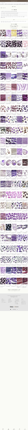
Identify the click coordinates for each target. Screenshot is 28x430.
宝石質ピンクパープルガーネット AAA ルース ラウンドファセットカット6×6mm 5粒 (8, 71)
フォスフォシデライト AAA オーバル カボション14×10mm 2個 (25, 222)
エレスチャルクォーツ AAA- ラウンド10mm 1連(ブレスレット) (2, 146)
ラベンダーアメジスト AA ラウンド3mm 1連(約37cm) (8, 81)
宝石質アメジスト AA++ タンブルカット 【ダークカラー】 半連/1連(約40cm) (8, 146)
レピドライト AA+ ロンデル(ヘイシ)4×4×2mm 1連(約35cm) (8, 189)
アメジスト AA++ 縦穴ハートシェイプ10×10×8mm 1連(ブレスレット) (19, 92)
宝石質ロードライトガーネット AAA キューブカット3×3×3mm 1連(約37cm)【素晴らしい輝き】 (19, 287)
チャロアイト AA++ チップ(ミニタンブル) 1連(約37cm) (2, 124)
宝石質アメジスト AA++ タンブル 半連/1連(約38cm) (13, 275)
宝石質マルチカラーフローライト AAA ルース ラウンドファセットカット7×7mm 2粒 (8, 265)
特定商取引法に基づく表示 (23, 302)
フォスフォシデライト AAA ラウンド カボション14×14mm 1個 (8, 222)
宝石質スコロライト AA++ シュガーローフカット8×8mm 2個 (8, 232)
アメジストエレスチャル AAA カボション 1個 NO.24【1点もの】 (3, 168)
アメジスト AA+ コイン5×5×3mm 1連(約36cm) (19, 81)
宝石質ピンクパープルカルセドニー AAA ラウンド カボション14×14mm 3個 (25, 49)
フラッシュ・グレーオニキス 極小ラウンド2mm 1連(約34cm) (13, 157)
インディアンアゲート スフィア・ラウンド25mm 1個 (24, 189)
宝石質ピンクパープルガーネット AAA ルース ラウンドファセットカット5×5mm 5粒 (14, 71)
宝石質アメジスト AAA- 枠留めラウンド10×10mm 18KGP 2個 (14, 135)
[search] (26, 2)
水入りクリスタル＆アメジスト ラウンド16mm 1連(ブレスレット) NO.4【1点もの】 (24, 60)
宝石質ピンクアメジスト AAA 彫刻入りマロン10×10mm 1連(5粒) (24, 38)
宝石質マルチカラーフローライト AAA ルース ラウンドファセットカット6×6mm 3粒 (14, 265)
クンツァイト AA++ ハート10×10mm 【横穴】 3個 (8, 49)
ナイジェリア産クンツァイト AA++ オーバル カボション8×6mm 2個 (19, 49)
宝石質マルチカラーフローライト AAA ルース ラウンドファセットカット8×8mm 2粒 (3, 265)
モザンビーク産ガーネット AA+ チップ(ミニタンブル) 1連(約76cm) (25, 168)
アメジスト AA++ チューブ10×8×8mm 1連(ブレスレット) (14, 286)
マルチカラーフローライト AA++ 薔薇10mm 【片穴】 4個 (14, 210)
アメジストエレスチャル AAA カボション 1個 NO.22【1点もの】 (14, 168)
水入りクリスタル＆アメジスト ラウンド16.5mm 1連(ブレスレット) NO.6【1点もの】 (13, 60)
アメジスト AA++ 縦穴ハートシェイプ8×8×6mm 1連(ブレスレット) (25, 92)
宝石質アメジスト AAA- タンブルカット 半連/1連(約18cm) (2, 275)
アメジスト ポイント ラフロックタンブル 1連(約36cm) (3, 200)
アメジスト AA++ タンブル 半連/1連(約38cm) (19, 275)
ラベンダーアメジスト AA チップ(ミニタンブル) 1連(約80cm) (2, 178)
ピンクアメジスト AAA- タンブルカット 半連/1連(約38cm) (8, 38)
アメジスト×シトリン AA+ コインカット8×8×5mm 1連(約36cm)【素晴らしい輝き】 (8, 103)
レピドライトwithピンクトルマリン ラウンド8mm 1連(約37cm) (25, 211)
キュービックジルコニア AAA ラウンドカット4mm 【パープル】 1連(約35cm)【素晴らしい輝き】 (8, 276)
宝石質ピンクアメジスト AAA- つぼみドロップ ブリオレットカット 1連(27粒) (8, 178)
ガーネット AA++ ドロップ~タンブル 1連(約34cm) (25, 275)
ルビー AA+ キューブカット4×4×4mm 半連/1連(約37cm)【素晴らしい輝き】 (2, 103)
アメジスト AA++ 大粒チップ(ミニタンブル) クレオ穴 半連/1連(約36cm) (13, 232)
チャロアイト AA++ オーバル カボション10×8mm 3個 (2, 49)
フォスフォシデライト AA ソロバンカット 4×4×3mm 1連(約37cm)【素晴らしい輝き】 (2, 222)
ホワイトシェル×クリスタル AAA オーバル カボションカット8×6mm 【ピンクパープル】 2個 (19, 201)
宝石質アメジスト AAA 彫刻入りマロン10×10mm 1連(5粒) (19, 38)
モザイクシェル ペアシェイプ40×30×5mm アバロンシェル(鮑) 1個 (2, 135)
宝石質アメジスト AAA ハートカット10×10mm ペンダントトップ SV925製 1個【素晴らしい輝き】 (25, 71)
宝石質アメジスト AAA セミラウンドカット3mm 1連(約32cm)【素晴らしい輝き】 (25, 146)
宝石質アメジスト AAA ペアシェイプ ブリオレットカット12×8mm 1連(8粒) (25, 178)
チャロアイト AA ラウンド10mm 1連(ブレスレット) (8, 243)
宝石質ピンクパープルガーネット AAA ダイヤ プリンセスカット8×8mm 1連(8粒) (19, 114)
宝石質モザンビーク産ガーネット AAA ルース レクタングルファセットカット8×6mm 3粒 (3, 38)
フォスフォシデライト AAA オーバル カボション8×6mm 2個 (19, 221)
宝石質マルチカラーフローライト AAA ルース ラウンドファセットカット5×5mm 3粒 (19, 265)
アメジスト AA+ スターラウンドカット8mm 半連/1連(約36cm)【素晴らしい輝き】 (14, 178)
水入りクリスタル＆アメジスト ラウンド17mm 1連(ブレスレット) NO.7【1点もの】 (8, 60)
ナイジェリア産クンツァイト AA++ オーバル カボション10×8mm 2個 (8, 92)
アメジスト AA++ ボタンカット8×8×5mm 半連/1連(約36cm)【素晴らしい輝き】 (3, 60)
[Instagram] (15, 309)
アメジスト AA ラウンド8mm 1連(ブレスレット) (19, 70)
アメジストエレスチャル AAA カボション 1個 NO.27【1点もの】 (25, 157)
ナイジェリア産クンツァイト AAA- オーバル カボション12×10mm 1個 (2, 286)
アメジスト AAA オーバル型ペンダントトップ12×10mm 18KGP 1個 (19, 135)
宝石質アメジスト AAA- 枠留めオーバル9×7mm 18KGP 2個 (25, 124)
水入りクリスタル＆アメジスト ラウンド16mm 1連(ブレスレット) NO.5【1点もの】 (19, 60)
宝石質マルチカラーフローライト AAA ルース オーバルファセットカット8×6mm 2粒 (8, 254)
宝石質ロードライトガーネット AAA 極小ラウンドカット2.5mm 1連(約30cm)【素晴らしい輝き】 (13, 93)
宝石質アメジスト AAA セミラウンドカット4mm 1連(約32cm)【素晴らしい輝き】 (19, 146)
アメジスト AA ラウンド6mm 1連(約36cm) (19, 156)
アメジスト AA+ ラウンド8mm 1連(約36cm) (14, 243)
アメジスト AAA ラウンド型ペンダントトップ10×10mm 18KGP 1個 (8, 125)
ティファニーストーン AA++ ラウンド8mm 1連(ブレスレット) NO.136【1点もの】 (19, 232)
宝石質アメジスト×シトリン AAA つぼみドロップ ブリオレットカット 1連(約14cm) (3, 232)
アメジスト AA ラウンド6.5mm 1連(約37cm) (13, 103)
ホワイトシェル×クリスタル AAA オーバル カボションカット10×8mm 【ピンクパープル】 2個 (14, 201)
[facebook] (12, 309)
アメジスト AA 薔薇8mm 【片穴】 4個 (19, 189)
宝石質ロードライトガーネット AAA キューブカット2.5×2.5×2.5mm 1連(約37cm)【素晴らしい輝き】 (24, 287)
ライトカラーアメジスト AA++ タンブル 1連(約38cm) (3, 92)
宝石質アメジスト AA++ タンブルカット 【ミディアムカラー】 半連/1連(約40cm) (13, 146)
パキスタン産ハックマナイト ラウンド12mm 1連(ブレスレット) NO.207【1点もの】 (13, 81)
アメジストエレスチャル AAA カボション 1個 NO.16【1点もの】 (19, 168)
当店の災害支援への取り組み (17, 301)
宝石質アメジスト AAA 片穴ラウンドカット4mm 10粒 (3, 156)
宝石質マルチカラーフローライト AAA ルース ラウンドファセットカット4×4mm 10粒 (25, 265)
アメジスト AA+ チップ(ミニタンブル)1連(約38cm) (2, 81)
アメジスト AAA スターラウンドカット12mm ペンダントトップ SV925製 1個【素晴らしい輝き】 (8, 114)
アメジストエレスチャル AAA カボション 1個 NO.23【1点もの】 (8, 168)
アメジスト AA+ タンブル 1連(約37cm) (24, 81)
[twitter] (17, 309)
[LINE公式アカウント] (14, 309)
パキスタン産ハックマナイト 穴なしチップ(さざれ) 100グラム (8, 211)
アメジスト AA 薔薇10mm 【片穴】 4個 (19, 210)
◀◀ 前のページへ (10, 289)
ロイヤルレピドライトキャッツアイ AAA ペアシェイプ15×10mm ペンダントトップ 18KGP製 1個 (8, 157)
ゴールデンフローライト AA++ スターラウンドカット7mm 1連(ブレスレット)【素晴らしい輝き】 (14, 39)
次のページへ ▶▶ (14, 26)
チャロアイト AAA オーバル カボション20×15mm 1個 (25, 113)
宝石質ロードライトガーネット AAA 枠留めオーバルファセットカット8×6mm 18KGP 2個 (25, 135)
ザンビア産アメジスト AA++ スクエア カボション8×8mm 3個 (25, 243)
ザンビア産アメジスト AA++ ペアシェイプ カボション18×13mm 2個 (19, 254)
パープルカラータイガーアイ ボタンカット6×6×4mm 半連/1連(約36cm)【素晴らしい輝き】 (25, 104)
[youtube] (10, 309)
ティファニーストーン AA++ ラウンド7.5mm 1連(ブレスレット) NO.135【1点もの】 (24, 232)
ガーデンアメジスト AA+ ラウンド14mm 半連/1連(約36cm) (8, 135)
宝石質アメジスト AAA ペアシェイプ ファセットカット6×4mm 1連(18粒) (19, 103)
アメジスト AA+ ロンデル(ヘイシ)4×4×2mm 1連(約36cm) (2, 189)
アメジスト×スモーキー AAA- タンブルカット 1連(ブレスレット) (19, 178)
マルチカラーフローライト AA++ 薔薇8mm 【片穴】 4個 (13, 189)
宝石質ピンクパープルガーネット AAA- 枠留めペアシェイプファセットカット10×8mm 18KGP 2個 (24, 201)
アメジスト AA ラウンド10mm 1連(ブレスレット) (3, 70)
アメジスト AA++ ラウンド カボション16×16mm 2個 (8, 286)
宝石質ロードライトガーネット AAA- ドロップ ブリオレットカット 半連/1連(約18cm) (13, 114)
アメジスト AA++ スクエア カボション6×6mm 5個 (19, 243)
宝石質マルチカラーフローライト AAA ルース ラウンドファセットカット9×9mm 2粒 (25, 254)
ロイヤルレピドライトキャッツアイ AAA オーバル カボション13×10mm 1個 (3, 114)
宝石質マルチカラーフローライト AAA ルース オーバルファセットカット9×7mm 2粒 (3, 254)
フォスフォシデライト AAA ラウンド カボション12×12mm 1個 (14, 222)
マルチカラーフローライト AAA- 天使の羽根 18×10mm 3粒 (13, 125)
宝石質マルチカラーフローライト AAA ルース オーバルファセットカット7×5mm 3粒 (14, 254)
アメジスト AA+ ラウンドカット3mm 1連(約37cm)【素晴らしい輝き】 (19, 125)
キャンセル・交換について (4, 302)
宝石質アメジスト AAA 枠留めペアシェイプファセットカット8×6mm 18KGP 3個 (3, 211)
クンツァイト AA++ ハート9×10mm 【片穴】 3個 (13, 49)
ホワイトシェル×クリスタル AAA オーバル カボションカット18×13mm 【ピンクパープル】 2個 (8, 201)
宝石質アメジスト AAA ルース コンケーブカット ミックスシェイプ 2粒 (3, 243)
